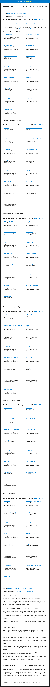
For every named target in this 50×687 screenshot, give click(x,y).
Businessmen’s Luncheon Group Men (11, 429)
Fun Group (28, 512)
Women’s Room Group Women (10, 264)
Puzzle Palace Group (30, 45)
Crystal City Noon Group (9, 77)
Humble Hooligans (29, 77)
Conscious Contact (7, 336)
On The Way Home (29, 221)
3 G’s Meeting (6, 314)
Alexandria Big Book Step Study (32, 285)
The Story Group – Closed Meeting (32, 34)
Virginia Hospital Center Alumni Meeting (12, 357)
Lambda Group (7, 522)
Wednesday (20, 23)
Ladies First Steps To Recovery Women (33, 565)
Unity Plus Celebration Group (10, 378)
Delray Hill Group (29, 88)
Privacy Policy (11, 682)
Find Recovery (8, 6)
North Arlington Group (8, 440)
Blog (46, 6)
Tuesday (15, 23)
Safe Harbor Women (8, 202)
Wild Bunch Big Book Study (31, 418)
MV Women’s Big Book (30, 314)
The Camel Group (7, 66)
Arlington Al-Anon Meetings (28, 591)
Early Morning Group (8, 109)
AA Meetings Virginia (23, 13)
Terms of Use (16, 682)
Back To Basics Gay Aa (30, 378)
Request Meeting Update (26, 682)
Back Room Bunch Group (9, 482)
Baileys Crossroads (20, 588)
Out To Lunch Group (8, 242)
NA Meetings (31, 6)
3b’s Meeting (28, 170)
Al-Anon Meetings (39, 6)
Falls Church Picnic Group (31, 472)
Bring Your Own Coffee (30, 429)
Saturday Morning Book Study (10, 512)
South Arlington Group (8, 170)
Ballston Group (29, 346)
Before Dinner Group (30, 98)
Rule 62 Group (28, 440)
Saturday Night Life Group (31, 533)
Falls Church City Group (8, 98)
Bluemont (9, 588)
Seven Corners (14, 588)
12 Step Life (33, 682)
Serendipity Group (29, 264)
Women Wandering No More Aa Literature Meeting (14, 325)
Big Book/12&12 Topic (8, 221)
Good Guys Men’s (7, 138)
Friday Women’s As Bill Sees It (10, 418)
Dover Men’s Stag (7, 501)
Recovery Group (7, 576)
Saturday (33, 23)
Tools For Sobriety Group (9, 554)
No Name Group (7, 461)
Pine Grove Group (29, 522)
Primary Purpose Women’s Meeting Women (34, 554)
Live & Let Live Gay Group (31, 160)
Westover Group (29, 181)
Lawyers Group (7, 88)
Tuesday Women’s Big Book (31, 149)
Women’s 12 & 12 (29, 325)
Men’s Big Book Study (8, 34)
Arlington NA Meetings (18, 591)
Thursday (25, 23)
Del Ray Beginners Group (9, 472)
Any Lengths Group (8, 45)
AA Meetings (24, 6)
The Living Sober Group (30, 66)
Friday (29, 23)
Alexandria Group (7, 296)
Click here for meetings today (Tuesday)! (26, 28)
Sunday (37, 23)
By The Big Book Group (30, 368)
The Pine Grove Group (8, 533)
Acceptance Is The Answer (31, 253)
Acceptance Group (7, 274)
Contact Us (38, 682)
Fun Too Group (7, 544)
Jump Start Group (7, 565)
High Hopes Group (7, 192)
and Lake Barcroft (28, 588)
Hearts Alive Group (7, 181)
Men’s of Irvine (7, 149)
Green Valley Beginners (8, 346)
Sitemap (20, 682)
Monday (10, 23)
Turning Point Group (30, 544)
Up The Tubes (6, 285)
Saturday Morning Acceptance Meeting (33, 501)
